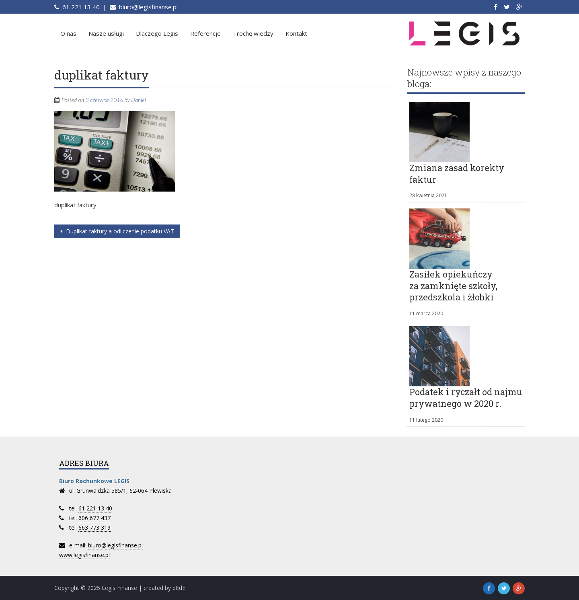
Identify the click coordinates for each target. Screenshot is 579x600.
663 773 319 (94, 527)
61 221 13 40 (80, 7)
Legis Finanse (119, 588)
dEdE (178, 588)
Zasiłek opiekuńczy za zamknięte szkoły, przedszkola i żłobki (453, 285)
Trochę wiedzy (253, 33)
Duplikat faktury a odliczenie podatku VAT (119, 231)
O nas (68, 33)
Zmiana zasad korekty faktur (456, 173)
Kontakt (296, 33)
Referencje (205, 33)
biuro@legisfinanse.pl (147, 7)
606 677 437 (94, 518)
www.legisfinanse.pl (84, 555)
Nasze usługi (106, 33)
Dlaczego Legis (157, 33)
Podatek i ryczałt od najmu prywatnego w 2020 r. (465, 397)
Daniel (138, 99)
